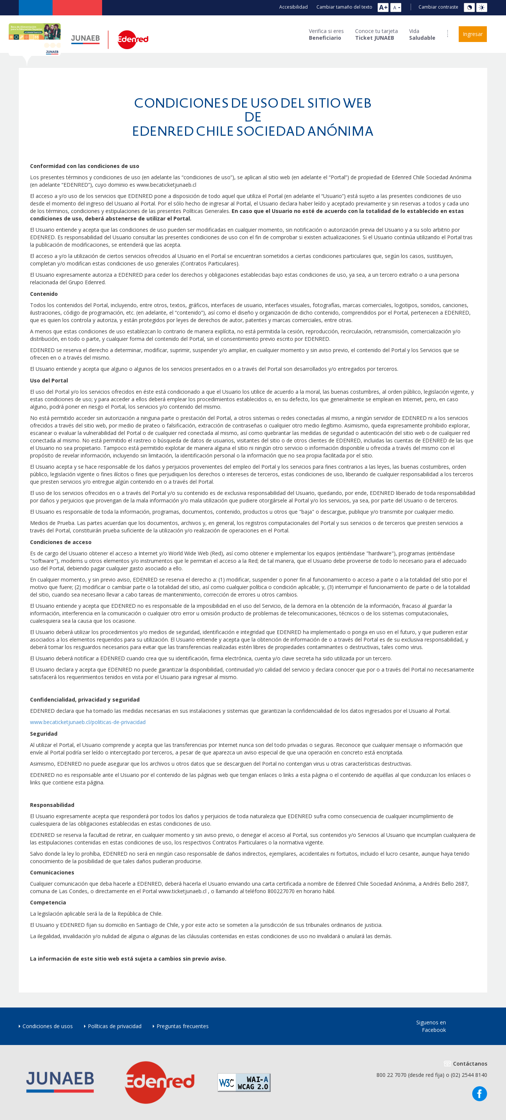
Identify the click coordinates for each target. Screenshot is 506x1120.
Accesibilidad (293, 7)
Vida (422, 34)
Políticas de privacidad (115, 1026)
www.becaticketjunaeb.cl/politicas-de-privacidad (88, 722)
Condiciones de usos (48, 1026)
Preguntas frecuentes (183, 1026)
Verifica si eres (326, 34)
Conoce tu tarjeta (376, 34)
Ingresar (473, 33)
